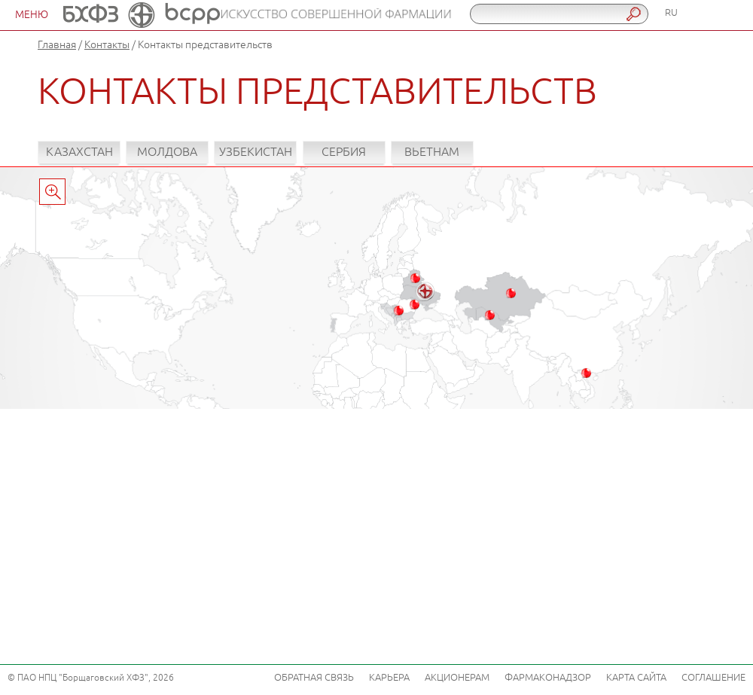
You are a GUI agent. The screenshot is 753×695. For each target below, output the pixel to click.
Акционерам (457, 678)
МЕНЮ (31, 14)
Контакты (107, 44)
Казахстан (79, 152)
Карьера (389, 678)
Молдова (167, 152)
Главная (57, 44)
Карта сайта (636, 678)
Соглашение (713, 678)
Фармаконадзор (548, 678)
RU (671, 13)
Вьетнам (431, 152)
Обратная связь (314, 678)
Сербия (344, 152)
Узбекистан (255, 152)
